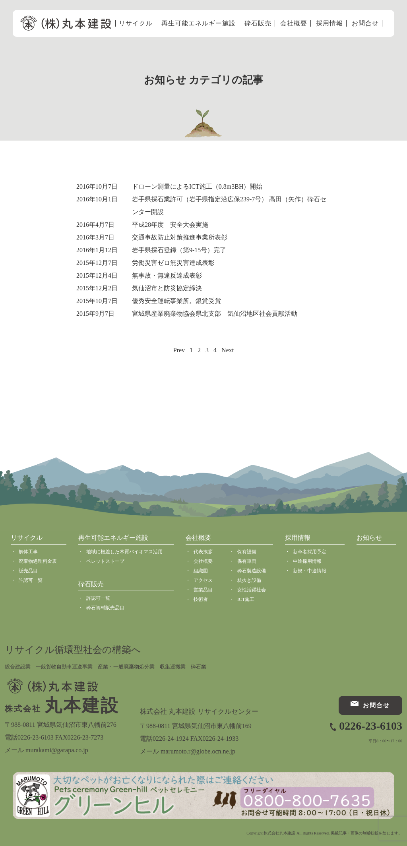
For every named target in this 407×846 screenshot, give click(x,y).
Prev (179, 350)
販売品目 (28, 571)
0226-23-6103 (370, 726)
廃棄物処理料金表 (38, 561)
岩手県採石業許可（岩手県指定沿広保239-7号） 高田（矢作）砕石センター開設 (229, 205)
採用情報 (329, 23)
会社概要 (293, 23)
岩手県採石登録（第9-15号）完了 (179, 250)
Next (227, 350)
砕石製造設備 (251, 571)
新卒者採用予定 (309, 551)
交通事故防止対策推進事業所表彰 (179, 237)
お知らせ (369, 537)
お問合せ (365, 23)
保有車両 (246, 561)
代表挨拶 (203, 551)
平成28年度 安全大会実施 (170, 224)
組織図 (201, 571)
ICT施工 (245, 599)
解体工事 (28, 551)
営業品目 (203, 590)
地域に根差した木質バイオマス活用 (124, 551)
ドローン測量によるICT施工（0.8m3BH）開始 (197, 186)
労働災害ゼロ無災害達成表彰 (173, 262)
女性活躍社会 (251, 590)
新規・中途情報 (309, 571)
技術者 (201, 599)
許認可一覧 (31, 580)
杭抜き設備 (249, 580)
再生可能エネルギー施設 (198, 23)
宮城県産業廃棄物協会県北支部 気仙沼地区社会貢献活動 (214, 313)
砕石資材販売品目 (105, 607)
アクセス (203, 580)
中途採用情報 (307, 561)
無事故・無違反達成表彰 (167, 275)
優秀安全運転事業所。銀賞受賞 (176, 300)
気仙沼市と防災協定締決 (167, 288)
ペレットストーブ (105, 561)
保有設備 (246, 551)
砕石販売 (257, 23)
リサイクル (136, 23)
